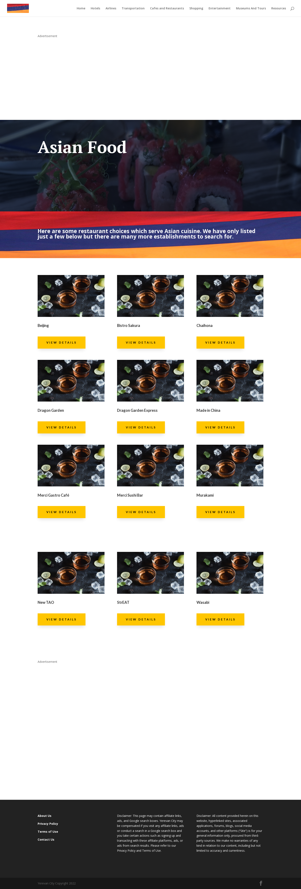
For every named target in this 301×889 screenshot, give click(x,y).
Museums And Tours (251, 8)
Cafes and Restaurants (167, 8)
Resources (278, 8)
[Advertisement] (150, 74)
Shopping (196, 8)
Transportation (133, 8)
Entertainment (220, 8)
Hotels (95, 8)
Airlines (111, 8)
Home (81, 8)
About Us (44, 816)
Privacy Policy (48, 824)
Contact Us (46, 839)
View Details (61, 342)
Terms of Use (48, 832)
